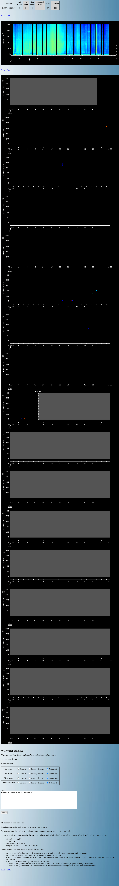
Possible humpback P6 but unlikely (43, 802)
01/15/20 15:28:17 (8, 8)
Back (3, 15)
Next (9, 15)
